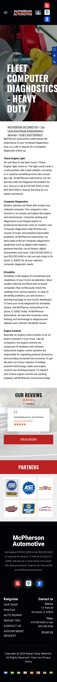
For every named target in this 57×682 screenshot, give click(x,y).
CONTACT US (12, 625)
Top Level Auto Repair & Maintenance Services (26, 131)
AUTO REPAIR (13, 615)
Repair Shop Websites (39, 653)
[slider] (28, 400)
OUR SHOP (11, 604)
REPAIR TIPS (12, 620)
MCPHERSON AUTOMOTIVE (23, 127)
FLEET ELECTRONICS (30, 135)
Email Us (47, 632)
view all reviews (28, 439)
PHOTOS (9, 610)
